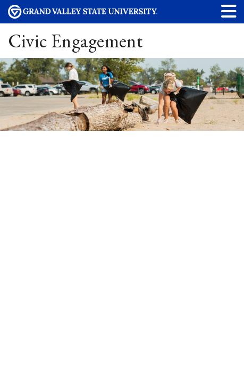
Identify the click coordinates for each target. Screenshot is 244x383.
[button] (229, 11)
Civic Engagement (75, 41)
